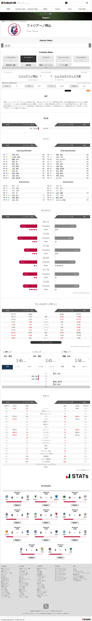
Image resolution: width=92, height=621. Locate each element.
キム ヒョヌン (60, 159)
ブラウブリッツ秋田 (23, 573)
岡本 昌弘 (59, 154)
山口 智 (58, 161)
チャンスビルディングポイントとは (80, 346)
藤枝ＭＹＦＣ (22, 589)
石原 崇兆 (15, 175)
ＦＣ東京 (3, 576)
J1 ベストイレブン (59, 571)
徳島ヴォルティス (23, 591)
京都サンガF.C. (4, 586)
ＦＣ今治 (21, 592)
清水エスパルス (4, 583)
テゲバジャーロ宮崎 (23, 597)
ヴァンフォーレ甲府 (23, 583)
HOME (8, 9)
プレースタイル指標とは (78, 576)
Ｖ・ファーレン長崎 (5, 597)
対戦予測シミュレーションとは (80, 579)
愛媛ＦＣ (39, 589)
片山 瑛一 (15, 200)
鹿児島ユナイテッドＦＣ (42, 595)
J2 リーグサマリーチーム (60, 573)
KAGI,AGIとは (76, 574)
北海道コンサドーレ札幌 (24, 568)
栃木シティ (21, 577)
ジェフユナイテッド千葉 (67, 76)
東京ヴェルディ (4, 577)
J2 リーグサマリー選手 (60, 574)
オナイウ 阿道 (60, 200)
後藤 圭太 (15, 159)
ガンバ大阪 (3, 588)
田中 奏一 (15, 164)
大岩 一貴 (59, 157)
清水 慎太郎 (16, 178)
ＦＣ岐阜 (39, 579)
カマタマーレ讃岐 (41, 588)
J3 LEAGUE (39, 566)
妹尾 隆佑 (15, 197)
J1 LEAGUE (3, 566)
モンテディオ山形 (23, 574)
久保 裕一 (15, 195)
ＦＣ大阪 (39, 582)
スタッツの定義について (82, 470)
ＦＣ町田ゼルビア (5, 579)
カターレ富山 (22, 586)
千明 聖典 (15, 166)
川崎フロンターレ (5, 580)
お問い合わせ (59, 611)
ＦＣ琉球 (39, 597)
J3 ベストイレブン (59, 580)
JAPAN (45, 9)
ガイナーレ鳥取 (40, 585)
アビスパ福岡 (4, 595)
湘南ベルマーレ (22, 582)
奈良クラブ (39, 583)
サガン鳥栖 (21, 594)
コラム (74, 568)
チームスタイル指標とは (78, 577)
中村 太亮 (59, 164)
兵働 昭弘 (59, 166)
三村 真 (14, 171)
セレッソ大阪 (4, 589)
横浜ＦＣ (21, 580)
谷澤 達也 (59, 173)
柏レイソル (3, 574)
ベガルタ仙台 (22, 571)
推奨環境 (37, 611)
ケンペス (58, 178)
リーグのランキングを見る (45, 342)
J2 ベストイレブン (59, 576)
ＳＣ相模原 (39, 573)
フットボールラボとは (78, 571)
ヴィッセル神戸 (4, 591)
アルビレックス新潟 (23, 585)
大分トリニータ (22, 595)
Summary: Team (20, 9)
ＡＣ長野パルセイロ (41, 576)
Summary (57, 566)
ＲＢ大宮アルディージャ (24, 579)
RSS (88, 90)
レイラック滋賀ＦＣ (41, 580)
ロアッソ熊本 (40, 594)
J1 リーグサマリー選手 (60, 570)
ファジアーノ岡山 (28, 76)
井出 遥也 (59, 171)
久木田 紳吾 (16, 157)
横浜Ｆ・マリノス (5, 582)
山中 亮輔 (59, 193)
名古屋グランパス (5, 585)
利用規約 (33, 611)
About (70, 9)
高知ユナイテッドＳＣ (42, 591)
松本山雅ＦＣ (40, 574)
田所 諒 (14, 161)
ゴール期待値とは (77, 580)
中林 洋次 (15, 154)
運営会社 (53, 611)
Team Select (82, 9)
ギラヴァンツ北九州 (41, 592)
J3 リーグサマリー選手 (60, 579)
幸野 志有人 (60, 175)
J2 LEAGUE (21, 566)
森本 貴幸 (59, 197)
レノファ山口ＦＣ (41, 586)
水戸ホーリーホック (5, 570)
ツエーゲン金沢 (40, 577)
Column (57, 9)
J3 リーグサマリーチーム (60, 577)
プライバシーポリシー (45, 611)
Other (74, 566)
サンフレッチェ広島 (5, 594)
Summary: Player (33, 9)
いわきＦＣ (21, 576)
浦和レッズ (3, 571)
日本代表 (75, 570)
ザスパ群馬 (39, 571)
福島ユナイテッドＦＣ (42, 568)
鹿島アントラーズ (5, 568)
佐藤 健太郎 (60, 168)
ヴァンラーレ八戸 (23, 570)
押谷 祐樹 (15, 173)
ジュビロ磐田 (22, 588)
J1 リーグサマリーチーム (60, 568)
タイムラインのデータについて (81, 292)
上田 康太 (15, 168)
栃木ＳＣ (39, 570)
